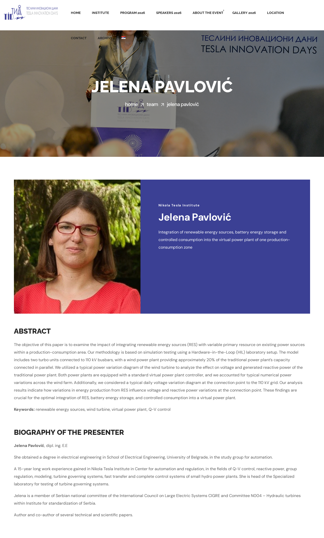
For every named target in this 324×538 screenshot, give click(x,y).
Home (131, 104)
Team (152, 104)
